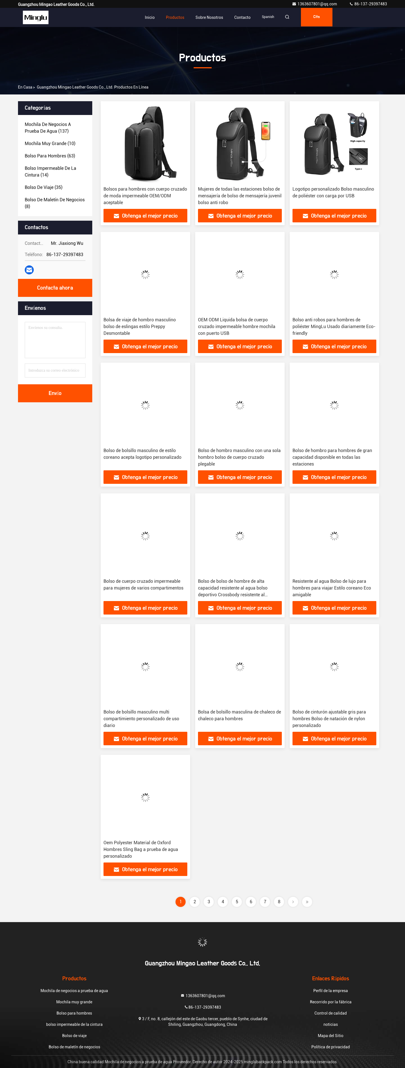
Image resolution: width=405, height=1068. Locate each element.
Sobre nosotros (209, 17)
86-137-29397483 (368, 4)
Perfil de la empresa (330, 990)
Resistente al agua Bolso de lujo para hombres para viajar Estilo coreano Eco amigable (331, 588)
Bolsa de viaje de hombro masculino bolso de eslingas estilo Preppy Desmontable (140, 326)
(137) (48, 128)
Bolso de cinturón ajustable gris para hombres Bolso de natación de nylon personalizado (329, 718)
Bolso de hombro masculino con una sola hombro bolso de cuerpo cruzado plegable (239, 457)
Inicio (150, 17)
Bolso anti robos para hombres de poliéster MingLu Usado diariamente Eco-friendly (333, 326)
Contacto (242, 17)
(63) (50, 156)
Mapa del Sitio (330, 1035)
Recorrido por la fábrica (331, 1002)
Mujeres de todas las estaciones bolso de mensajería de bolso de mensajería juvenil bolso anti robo (240, 195)
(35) (43, 187)
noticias (330, 1024)
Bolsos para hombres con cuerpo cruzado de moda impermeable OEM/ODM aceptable (145, 195)
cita (319, 17)
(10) (50, 143)
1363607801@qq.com (315, 4)
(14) (50, 172)
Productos (175, 17)
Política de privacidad (330, 1047)
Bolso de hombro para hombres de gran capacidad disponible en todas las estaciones (332, 457)
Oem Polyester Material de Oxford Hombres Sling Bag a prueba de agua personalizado (141, 849)
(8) (55, 203)
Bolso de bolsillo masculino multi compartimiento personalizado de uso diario (141, 718)
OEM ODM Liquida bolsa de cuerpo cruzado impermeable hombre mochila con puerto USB (236, 326)
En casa (25, 87)
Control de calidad (330, 1013)
